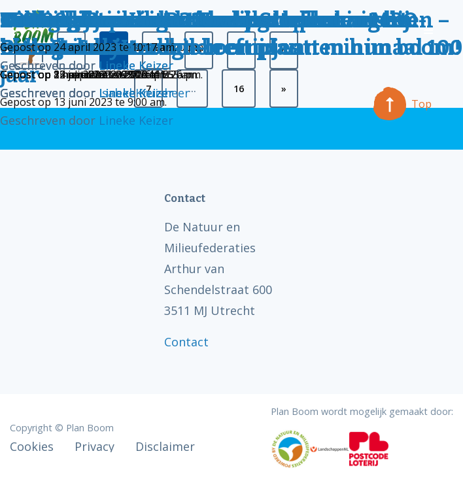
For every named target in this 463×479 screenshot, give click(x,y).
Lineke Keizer (136, 120)
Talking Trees (69, 20)
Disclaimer (165, 446)
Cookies (32, 446)
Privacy (94, 446)
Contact (186, 342)
